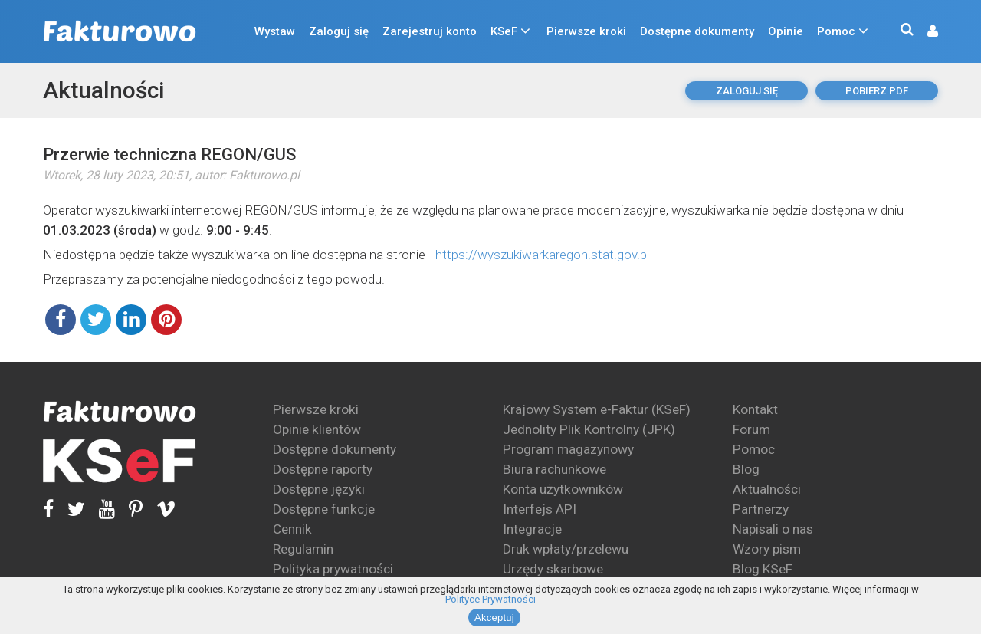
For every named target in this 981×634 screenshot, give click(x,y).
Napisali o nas (773, 529)
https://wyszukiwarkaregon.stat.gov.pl (542, 254)
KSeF (503, 31)
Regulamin (303, 549)
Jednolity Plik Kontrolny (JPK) (589, 429)
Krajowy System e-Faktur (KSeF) (597, 409)
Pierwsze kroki (586, 31)
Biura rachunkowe (554, 469)
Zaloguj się (339, 31)
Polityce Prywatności (490, 599)
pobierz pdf (876, 91)
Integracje (532, 529)
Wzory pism (767, 549)
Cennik (292, 529)
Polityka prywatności (333, 569)
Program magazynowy (568, 449)
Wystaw (274, 31)
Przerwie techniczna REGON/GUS (169, 154)
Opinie (785, 31)
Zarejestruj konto (429, 31)
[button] (925, 31)
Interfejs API (539, 509)
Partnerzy (761, 509)
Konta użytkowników (563, 489)
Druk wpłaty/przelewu (565, 549)
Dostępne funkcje (324, 509)
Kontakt (755, 409)
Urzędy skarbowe (553, 569)
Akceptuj (494, 617)
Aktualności (103, 90)
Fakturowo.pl (264, 175)
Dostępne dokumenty (697, 31)
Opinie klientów (317, 429)
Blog (746, 469)
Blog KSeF (762, 569)
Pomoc (836, 31)
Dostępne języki (319, 489)
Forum (751, 429)
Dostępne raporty (322, 469)
